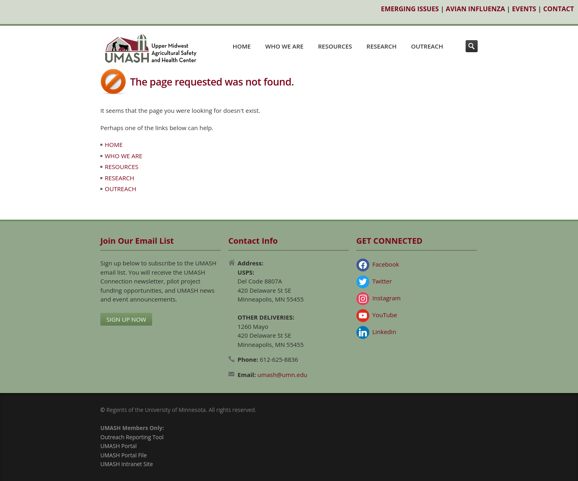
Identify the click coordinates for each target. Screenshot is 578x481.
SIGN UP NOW (126, 319)
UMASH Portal (118, 446)
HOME (241, 46)
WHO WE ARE (284, 46)
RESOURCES (335, 46)
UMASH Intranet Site (126, 464)
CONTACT (558, 8)
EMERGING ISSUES (410, 8)
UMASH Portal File (123, 455)
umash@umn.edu (282, 375)
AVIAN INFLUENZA (475, 8)
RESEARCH (381, 46)
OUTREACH (427, 46)
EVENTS (524, 8)
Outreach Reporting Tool (131, 437)
